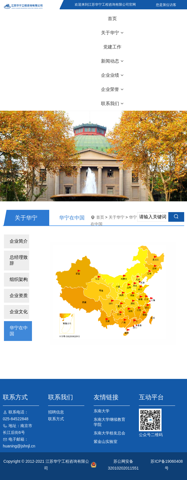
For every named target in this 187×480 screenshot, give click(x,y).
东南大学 (101, 411)
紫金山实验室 (105, 441)
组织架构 (19, 279)
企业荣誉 (112, 89)
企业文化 (19, 311)
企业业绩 (112, 75)
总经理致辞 (19, 260)
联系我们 (112, 103)
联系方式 (56, 419)
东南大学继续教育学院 (109, 422)
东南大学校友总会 (109, 433)
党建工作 (112, 46)
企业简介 (19, 241)
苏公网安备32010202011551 (123, 464)
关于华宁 (112, 32)
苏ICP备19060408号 (167, 464)
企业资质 (19, 295)
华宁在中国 (19, 330)
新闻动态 (112, 61)
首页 (112, 18)
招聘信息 (56, 412)
